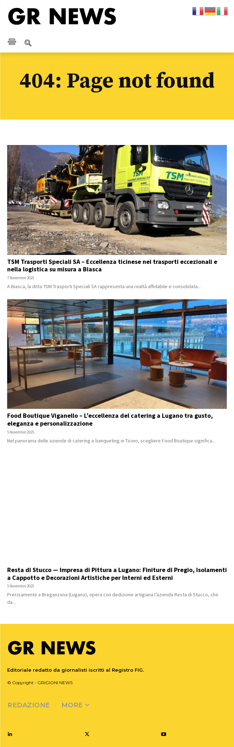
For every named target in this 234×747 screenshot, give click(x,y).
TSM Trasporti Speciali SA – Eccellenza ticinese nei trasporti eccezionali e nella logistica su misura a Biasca (112, 265)
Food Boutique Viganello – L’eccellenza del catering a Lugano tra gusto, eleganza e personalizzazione (110, 419)
